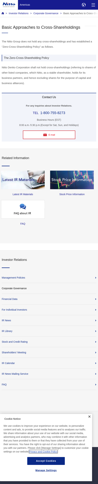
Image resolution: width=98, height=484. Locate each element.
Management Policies (13, 277)
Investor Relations (18, 13)
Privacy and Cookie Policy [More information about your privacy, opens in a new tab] (43, 453)
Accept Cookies (46, 462)
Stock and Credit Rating (15, 341)
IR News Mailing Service (15, 373)
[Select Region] (83, 5)
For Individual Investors (14, 309)
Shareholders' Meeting (14, 352)
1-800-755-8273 (52, 113)
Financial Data (9, 299)
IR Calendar (8, 363)
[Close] (89, 418)
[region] (46, 449)
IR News (6, 320)
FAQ (4, 384)
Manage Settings (46, 471)
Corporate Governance (45, 13)
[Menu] (93, 5)
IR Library (7, 331)
